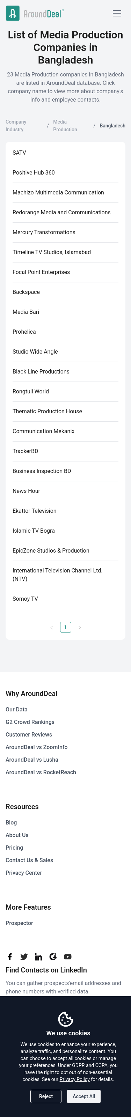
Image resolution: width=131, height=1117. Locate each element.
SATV (19, 152)
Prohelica (24, 331)
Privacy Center (24, 873)
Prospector (19, 923)
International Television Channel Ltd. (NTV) (58, 574)
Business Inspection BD (42, 471)
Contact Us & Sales (29, 860)
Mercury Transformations (44, 232)
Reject (46, 1096)
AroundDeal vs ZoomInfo (37, 747)
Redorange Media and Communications (62, 212)
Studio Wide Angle (35, 351)
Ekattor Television (35, 511)
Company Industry (16, 125)
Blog (11, 822)
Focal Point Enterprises (41, 272)
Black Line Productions (41, 371)
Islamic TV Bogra (34, 530)
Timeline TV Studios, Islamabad (52, 252)
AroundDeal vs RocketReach (41, 772)
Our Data (17, 709)
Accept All (84, 1096)
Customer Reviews (29, 734)
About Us (17, 835)
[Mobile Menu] (117, 13)
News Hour (26, 491)
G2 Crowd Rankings (30, 722)
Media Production (65, 125)
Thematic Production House (47, 411)
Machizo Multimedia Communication (58, 192)
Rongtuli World (31, 391)
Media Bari (26, 312)
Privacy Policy (75, 1079)
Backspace (26, 292)
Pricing (14, 847)
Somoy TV (25, 599)
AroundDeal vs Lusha (32, 759)
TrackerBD (25, 451)
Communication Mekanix (43, 431)
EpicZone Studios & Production (51, 550)
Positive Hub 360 (34, 172)
